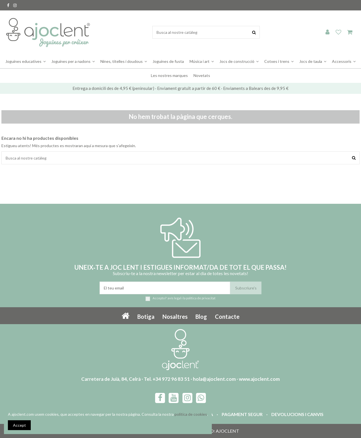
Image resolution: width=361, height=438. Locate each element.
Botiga (146, 316)
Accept (19, 425)
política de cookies (191, 414)
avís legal (174, 298)
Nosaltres (175, 316)
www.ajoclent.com (259, 379)
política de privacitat (200, 298)
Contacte (227, 316)
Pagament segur (242, 414)
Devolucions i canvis (297, 414)
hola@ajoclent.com (214, 379)
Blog (201, 316)
